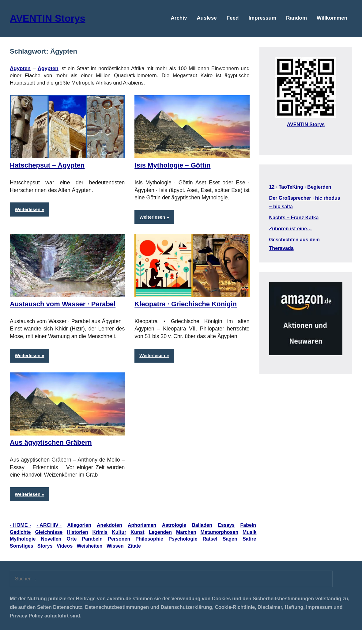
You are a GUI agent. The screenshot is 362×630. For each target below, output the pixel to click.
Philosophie (149, 538)
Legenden (160, 532)
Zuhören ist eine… (290, 228)
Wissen (115, 546)
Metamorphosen (220, 532)
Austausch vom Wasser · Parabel (62, 304)
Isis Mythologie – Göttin (172, 165)
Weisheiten (89, 546)
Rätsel (210, 538)
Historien (77, 532)
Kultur (119, 532)
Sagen (230, 538)
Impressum (262, 18)
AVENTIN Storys (47, 18)
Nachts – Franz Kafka (294, 217)
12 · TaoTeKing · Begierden (300, 187)
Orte (71, 538)
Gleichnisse (48, 532)
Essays (226, 525)
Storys (45, 546)
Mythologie (23, 538)
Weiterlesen (27, 209)
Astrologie (174, 525)
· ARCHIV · (49, 525)
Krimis (99, 532)
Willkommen (332, 18)
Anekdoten (109, 525)
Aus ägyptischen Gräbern (51, 442)
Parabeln (92, 538)
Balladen (202, 525)
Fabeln (248, 525)
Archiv (179, 18)
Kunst (137, 532)
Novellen (51, 538)
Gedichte (20, 532)
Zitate (134, 546)
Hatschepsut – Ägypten (47, 165)
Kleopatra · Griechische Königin (185, 304)
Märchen (186, 532)
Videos (65, 546)
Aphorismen (142, 525)
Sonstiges (21, 546)
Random (296, 18)
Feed (233, 18)
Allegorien (79, 525)
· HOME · (20, 525)
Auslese (207, 18)
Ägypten (48, 68)
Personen (119, 538)
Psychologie (182, 538)
